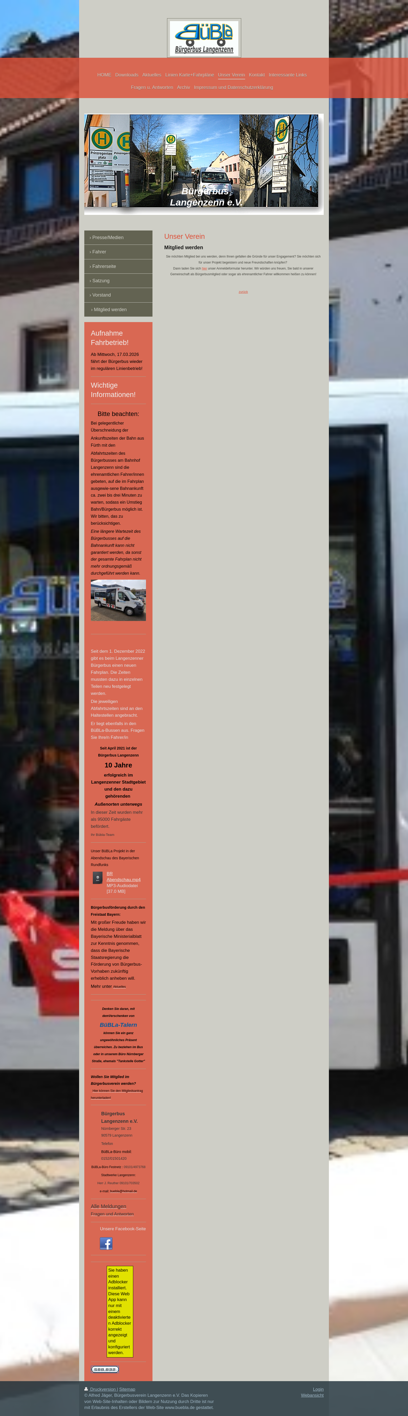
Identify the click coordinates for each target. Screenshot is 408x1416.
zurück (243, 292)
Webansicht (312, 1395)
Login (318, 1389)
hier (204, 268)
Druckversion (100, 1389)
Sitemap (127, 1389)
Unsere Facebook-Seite (123, 1228)
